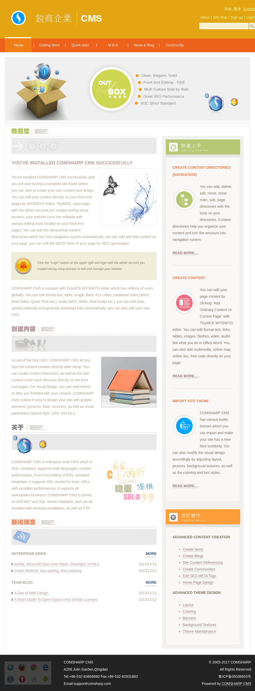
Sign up (237, 17)
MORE (151, 554)
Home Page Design (198, 582)
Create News (193, 549)
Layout (188, 605)
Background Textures (199, 625)
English (249, 9)
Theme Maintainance (199, 631)
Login (250, 17)
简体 (228, 9)
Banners (189, 618)
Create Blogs (193, 556)
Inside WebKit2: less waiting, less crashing (48, 571)
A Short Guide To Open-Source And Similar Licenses (56, 599)
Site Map (220, 17)
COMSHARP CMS (236, 684)
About (205, 17)
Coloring (189, 611)
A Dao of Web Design (31, 593)
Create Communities (199, 569)
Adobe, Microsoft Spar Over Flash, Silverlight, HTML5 (56, 564)
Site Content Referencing (203, 562)
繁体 (237, 9)
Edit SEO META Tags (199, 576)
